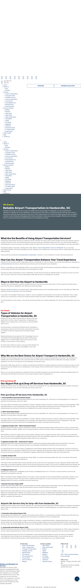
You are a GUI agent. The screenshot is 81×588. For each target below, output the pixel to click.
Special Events (9, 104)
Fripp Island (8, 113)
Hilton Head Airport (10, 117)
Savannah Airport (10, 127)
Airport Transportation (11, 94)
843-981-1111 (7, 81)
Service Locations (9, 108)
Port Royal (8, 122)
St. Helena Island (10, 129)
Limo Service (9, 101)
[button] (13, 140)
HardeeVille (8, 118)
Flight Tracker (7, 133)
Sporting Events (9, 106)
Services (6, 92)
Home (5, 85)
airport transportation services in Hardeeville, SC (51, 247)
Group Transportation (11, 99)
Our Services (24, 544)
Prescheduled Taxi (10, 102)
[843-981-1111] (2, 82)
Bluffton (7, 110)
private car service (12, 289)
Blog (5, 135)
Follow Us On (64, 544)
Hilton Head (8, 115)
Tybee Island (8, 131)
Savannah (8, 126)
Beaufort (7, 111)
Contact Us (7, 136)
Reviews (7, 90)
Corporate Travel (10, 95)
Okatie (7, 120)
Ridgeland (8, 124)
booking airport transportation (28, 255)
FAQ (6, 88)
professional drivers (6, 264)
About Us (6, 86)
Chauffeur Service (10, 97)
